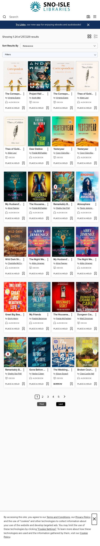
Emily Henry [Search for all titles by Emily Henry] (13, 318)
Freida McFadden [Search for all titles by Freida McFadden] (39, 153)
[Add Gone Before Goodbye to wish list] (47, 384)
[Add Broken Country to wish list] (95, 384)
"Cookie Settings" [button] (46, 529)
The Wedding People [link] (61, 369)
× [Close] (94, 519)
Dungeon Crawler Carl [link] (85, 314)
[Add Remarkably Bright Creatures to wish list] (71, 219)
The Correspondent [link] (13, 94)
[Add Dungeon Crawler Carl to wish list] (95, 329)
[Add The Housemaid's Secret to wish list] (71, 329)
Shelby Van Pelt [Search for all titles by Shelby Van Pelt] (63, 208)
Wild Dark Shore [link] (13, 259)
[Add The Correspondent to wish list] (23, 108)
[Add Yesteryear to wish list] (71, 163)
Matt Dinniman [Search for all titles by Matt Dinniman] (86, 318)
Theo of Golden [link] (85, 94)
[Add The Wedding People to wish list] (71, 384)
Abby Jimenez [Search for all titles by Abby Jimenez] (38, 263)
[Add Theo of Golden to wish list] (95, 108)
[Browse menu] (95, 17)
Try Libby (21, 24)
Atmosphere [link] (83, 204)
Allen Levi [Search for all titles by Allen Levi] (84, 98)
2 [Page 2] (42, 397)
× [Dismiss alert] (88, 25)
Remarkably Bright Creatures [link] (61, 204)
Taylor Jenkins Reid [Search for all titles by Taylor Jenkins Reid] (87, 208)
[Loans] (88, 17)
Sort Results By (10, 45)
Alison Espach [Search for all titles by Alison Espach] (62, 374)
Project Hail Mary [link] (37, 94)
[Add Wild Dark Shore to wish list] (23, 274)
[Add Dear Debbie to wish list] (47, 163)
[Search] (4, 16)
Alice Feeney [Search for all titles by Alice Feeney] (13, 208)
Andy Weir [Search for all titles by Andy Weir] (36, 98)
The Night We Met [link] (37, 259)
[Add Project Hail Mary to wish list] (47, 108)
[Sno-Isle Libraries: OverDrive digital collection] (50, 7)
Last (61, 404)
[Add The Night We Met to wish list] (47, 274)
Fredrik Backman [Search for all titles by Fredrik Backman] (39, 318)
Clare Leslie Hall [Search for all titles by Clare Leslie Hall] (87, 374)
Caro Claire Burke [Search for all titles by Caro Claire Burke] (63, 153)
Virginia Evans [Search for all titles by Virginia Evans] (14, 98)
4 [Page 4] (53, 397)
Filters (8, 54)
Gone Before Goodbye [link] (37, 369)
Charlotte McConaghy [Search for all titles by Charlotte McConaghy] (15, 263)
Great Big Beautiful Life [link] (13, 314)
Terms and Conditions (58, 517)
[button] (89, 37)
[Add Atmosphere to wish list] (95, 219)
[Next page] (65, 397)
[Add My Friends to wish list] (47, 329)
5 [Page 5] (58, 397)
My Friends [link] (35, 314)
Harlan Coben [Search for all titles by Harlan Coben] (38, 374)
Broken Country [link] (85, 369)
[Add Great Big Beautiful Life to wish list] (23, 329)
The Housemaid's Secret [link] (61, 314)
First (42, 404)
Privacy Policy (82, 517)
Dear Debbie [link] (36, 149)
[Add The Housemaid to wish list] (47, 219)
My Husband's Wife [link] (13, 204)
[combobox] (44, 17)
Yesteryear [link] (58, 149)
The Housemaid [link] (37, 204)
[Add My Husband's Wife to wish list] (23, 219)
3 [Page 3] (48, 397)
